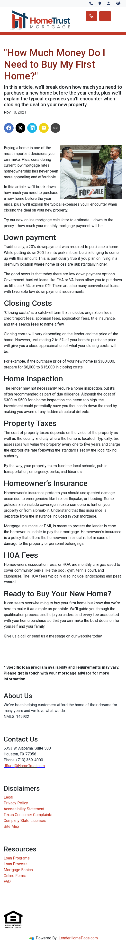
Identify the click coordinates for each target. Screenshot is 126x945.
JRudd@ (11, 765)
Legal (8, 797)
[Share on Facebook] (9, 128)
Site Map (11, 826)
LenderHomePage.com (78, 938)
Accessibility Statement (24, 809)
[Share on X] (20, 128)
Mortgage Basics (18, 870)
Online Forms (15, 875)
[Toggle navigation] (105, 16)
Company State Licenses (25, 820)
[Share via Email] (44, 128)
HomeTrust (27, 765)
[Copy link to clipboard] (55, 128)
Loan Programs (17, 858)
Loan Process (15, 864)
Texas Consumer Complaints (28, 814)
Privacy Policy (16, 803)
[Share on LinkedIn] (32, 128)
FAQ (7, 881)
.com (41, 765)
